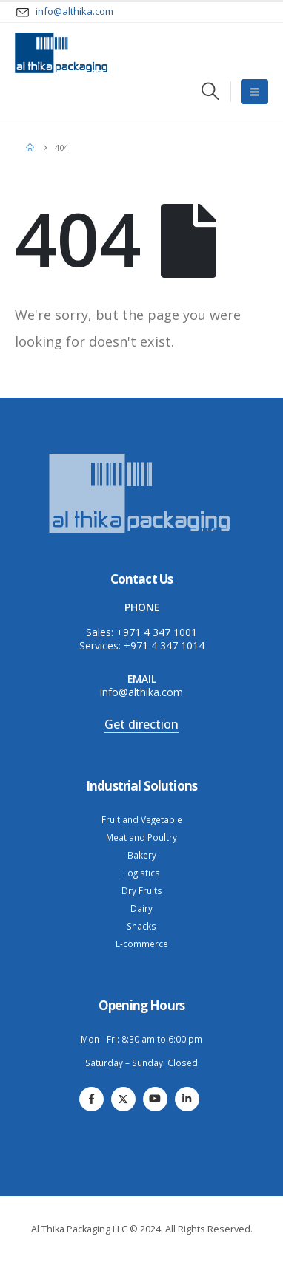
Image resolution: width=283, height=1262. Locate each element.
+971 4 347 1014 (164, 645)
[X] (123, 1099)
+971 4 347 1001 (156, 632)
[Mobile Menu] (254, 91)
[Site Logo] (61, 53)
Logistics (141, 873)
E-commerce (142, 943)
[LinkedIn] (187, 1099)
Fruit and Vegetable (141, 819)
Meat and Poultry (141, 837)
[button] (210, 91)
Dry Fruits (141, 890)
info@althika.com (141, 692)
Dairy (141, 908)
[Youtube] (155, 1099)
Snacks (141, 926)
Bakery (141, 855)
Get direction (141, 724)
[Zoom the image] (141, 454)
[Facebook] (91, 1099)
